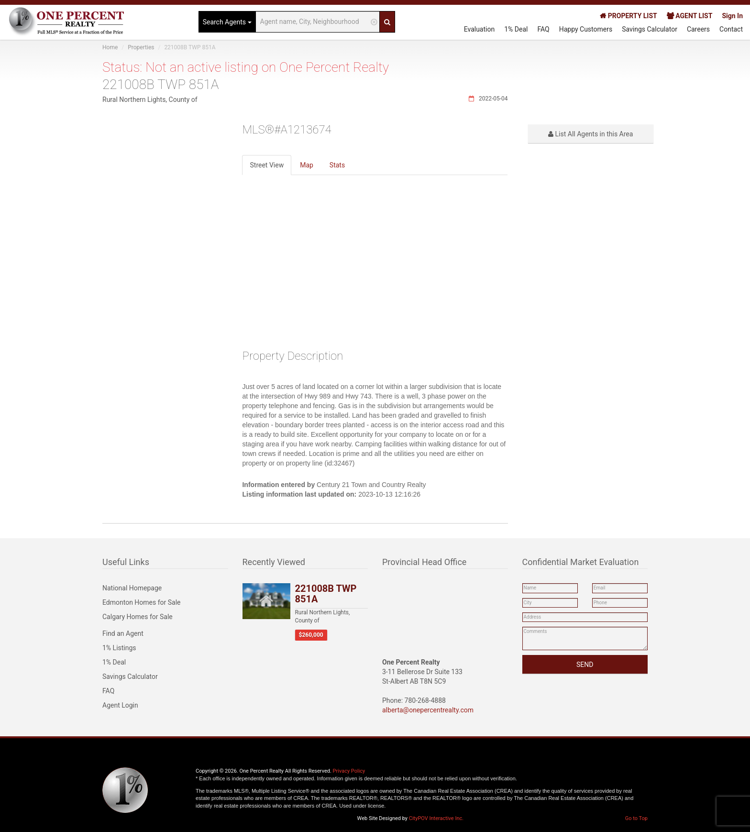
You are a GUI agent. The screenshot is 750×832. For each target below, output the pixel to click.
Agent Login (120, 705)
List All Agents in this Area (590, 134)
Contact (731, 29)
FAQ (543, 29)
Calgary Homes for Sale (137, 617)
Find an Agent (122, 633)
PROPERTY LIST (628, 16)
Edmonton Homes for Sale (141, 602)
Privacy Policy (349, 771)
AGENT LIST (690, 16)
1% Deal (516, 29)
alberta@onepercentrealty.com (428, 710)
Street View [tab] (267, 165)
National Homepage (132, 588)
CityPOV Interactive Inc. (436, 818)
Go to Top (636, 818)
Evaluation (479, 29)
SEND (584, 664)
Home (110, 47)
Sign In (732, 16)
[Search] (387, 22)
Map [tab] (306, 165)
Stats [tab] (337, 165)
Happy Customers (586, 29)
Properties (141, 47)
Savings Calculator (649, 29)
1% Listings (119, 648)
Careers (698, 29)
